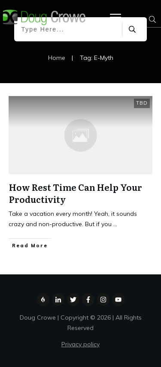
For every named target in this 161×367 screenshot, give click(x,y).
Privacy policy (80, 344)
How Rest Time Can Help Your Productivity (75, 192)
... (115, 224)
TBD (142, 103)
